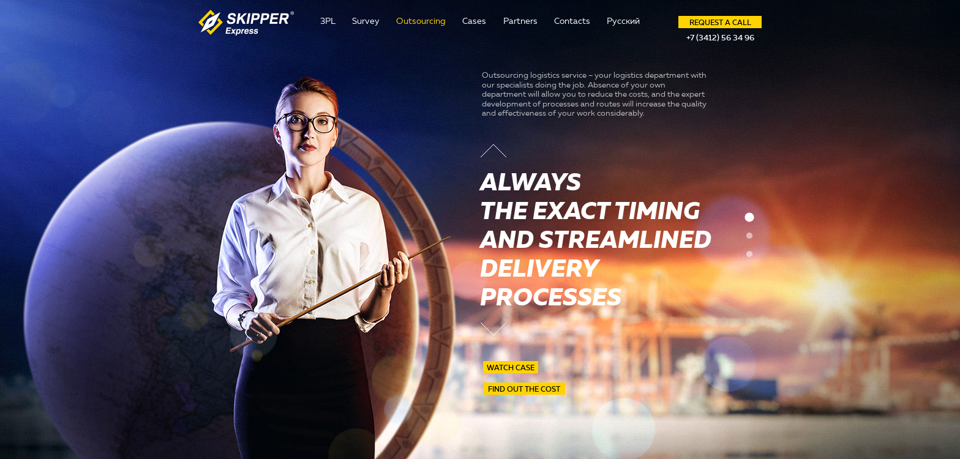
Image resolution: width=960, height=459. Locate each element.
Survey (366, 21)
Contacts (572, 21)
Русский (623, 21)
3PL (328, 21)
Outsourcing (421, 21)
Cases (474, 21)
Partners (520, 21)
